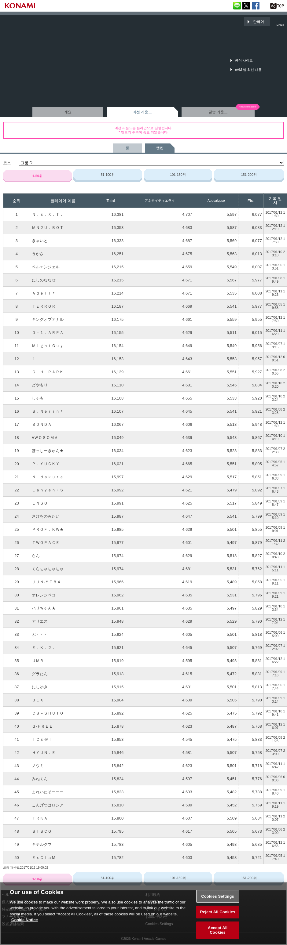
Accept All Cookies (217, 934)
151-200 (248, 174)
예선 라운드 (142, 112)
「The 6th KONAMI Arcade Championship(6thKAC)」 (19, 21)
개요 (68, 112)
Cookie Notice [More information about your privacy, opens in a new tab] (24, 924)
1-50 (37, 176)
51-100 (107, 174)
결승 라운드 (218, 112)
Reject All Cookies (217, 916)
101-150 (178, 174)
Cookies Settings (217, 900)
